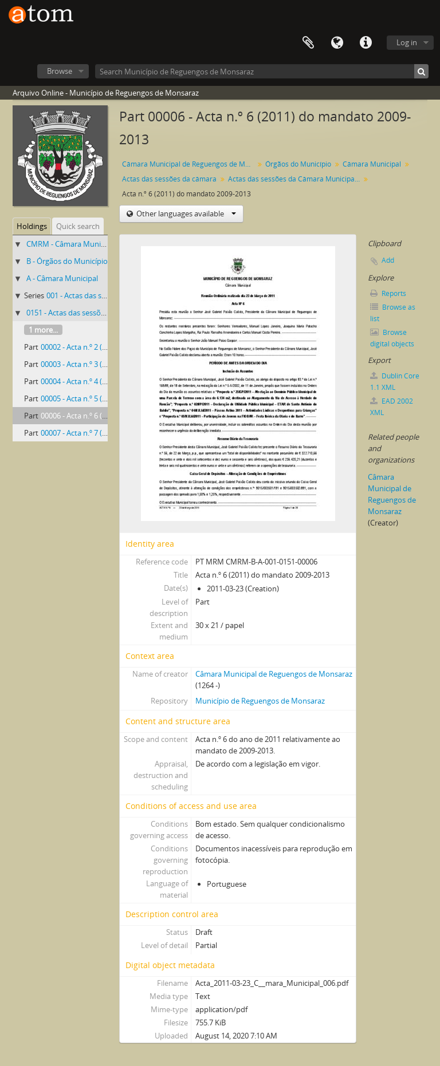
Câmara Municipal (372, 164)
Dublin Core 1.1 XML (394, 381)
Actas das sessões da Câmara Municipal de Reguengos (295, 179)
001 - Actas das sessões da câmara (104, 295)
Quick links (365, 43)
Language (337, 43)
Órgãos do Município (298, 164)
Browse (59, 71)
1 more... (43, 330)
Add (388, 260)
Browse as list (392, 312)
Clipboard (308, 43)
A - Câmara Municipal (62, 278)
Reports (388, 293)
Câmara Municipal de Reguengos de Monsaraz (189, 164)
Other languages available (185, 213)
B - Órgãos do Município (67, 261)
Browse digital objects (392, 338)
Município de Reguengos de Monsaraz (260, 701)
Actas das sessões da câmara (169, 179)
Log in (406, 42)
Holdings (32, 226)
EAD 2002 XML (391, 406)
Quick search (78, 226)
